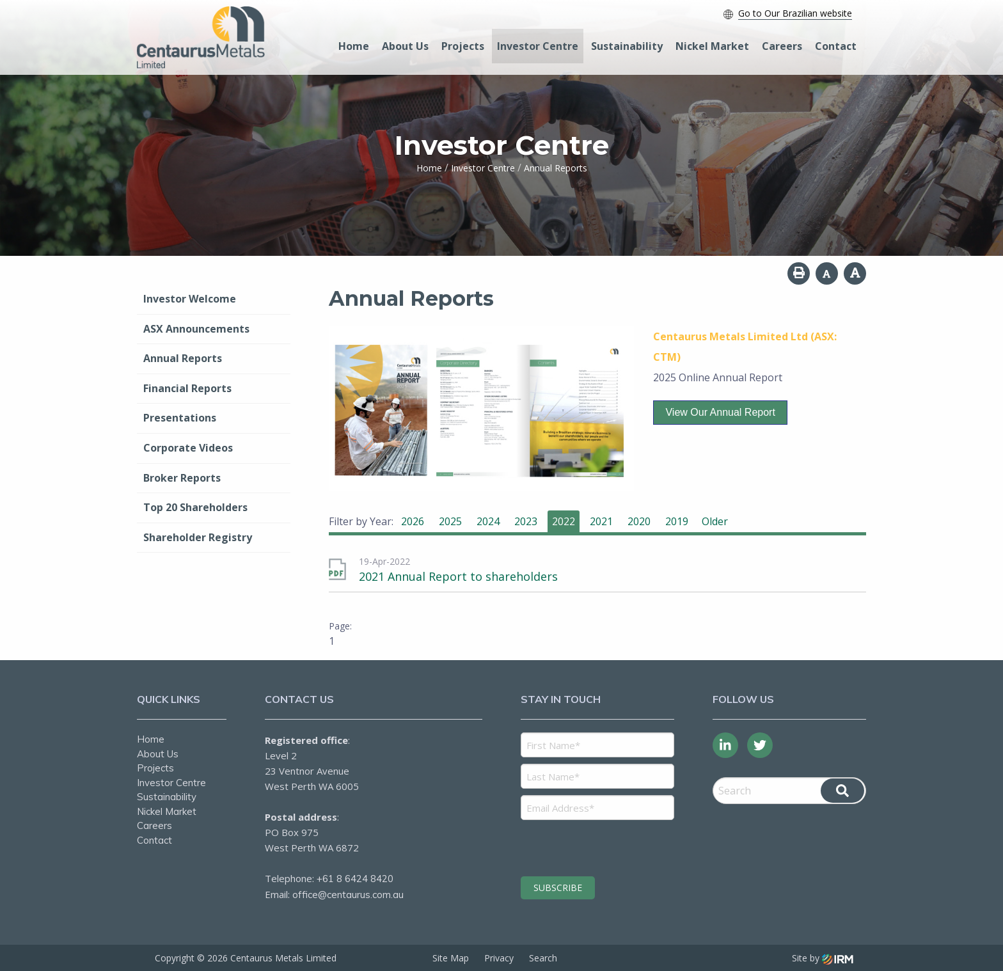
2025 (450, 521)
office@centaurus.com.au (348, 894)
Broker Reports (182, 478)
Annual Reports (182, 358)
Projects (462, 46)
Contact (836, 46)
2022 (563, 521)
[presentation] (598, 846)
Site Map (450, 958)
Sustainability (627, 46)
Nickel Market (712, 46)
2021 (601, 521)
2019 (676, 521)
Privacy (499, 958)
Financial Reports (187, 388)
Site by (822, 958)
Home (353, 46)
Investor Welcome (189, 299)
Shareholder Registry (197, 537)
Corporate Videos (188, 448)
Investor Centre (537, 46)
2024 (488, 521)
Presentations (179, 418)
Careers (782, 46)
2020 (639, 521)
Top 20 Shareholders (195, 507)
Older (715, 521)
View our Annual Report (720, 412)
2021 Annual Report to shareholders (458, 576)
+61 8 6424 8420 (355, 878)
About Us (405, 46)
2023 (525, 521)
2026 (412, 521)
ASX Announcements (196, 329)
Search (543, 958)
